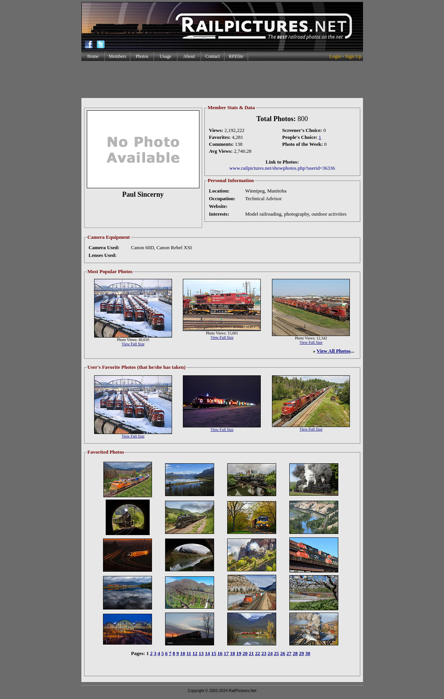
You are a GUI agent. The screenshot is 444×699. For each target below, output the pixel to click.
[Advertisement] (221, 79)
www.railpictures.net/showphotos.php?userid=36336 (282, 168)
